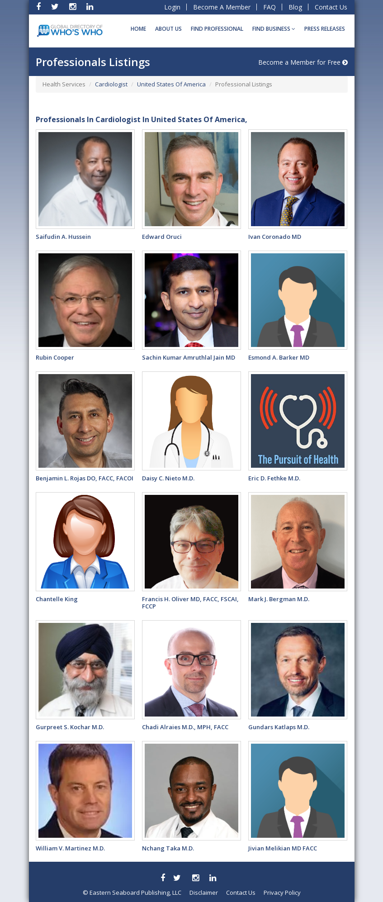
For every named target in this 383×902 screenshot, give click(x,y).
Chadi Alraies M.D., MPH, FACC (185, 727)
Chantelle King (57, 599)
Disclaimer (203, 892)
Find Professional (217, 29)
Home (138, 29)
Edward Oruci (162, 237)
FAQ (269, 7)
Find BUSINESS (273, 29)
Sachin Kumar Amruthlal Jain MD (188, 357)
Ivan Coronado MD (274, 237)
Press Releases (324, 29)
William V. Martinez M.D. (70, 848)
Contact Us (331, 7)
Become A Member (222, 7)
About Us (168, 29)
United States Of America (171, 84)
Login (172, 7)
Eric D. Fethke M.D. (274, 478)
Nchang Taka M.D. (168, 848)
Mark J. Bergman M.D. (278, 599)
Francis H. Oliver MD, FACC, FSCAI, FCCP (190, 602)
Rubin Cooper (55, 357)
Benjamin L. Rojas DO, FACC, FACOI (84, 478)
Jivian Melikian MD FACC (282, 848)
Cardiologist (111, 84)
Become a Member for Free (303, 62)
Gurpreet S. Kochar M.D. (70, 727)
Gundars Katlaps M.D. (278, 727)
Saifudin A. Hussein (63, 237)
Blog (295, 7)
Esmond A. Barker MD (278, 357)
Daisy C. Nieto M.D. (168, 478)
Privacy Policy (282, 892)
